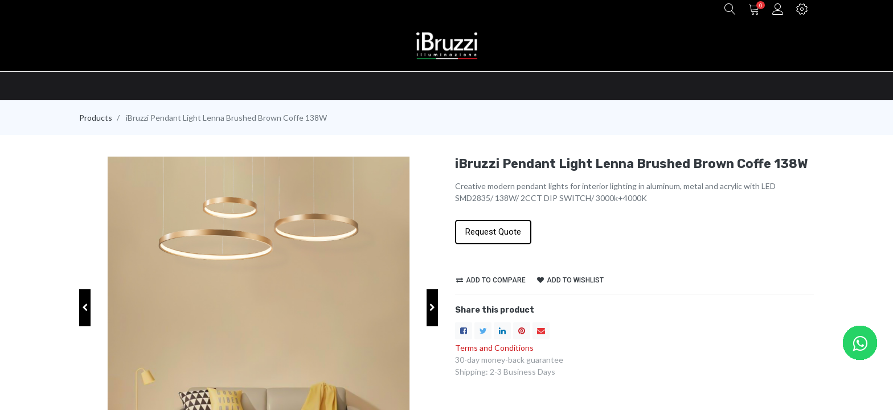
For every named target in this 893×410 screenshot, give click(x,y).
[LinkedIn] (502, 330)
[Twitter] (482, 330)
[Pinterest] (521, 330)
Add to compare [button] (491, 280)
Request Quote (493, 232)
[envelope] (541, 330)
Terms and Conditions (494, 347)
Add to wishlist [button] (570, 280)
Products (95, 117)
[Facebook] (463, 330)
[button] (730, 10)
